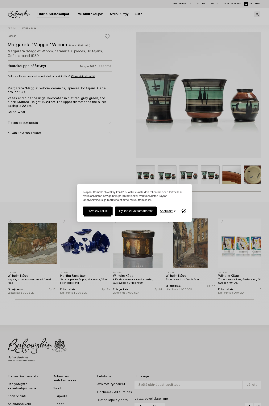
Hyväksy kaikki (98, 211)
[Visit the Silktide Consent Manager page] (183, 211)
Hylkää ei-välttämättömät (136, 211)
